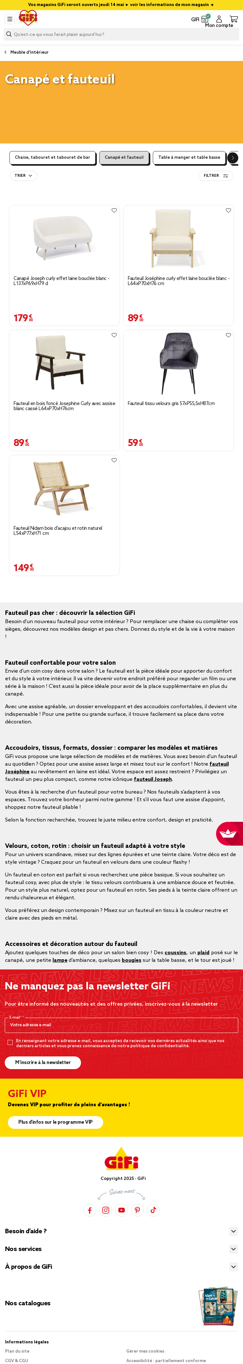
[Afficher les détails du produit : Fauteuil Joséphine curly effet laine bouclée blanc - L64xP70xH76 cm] (178, 238)
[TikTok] (153, 1210)
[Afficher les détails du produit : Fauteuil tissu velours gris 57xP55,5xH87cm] (178, 363)
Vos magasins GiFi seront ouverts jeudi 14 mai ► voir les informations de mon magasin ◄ (121, 5)
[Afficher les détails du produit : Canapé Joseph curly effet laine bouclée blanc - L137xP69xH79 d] (64, 238)
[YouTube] (121, 1210)
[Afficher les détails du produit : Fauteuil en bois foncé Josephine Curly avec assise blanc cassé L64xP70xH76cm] (64, 363)
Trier (20, 176)
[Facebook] (90, 1210)
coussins (175, 953)
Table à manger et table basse (189, 157)
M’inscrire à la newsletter (43, 1063)
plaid (203, 953)
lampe (60, 960)
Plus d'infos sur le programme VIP (55, 1122)
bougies (131, 960)
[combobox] (121, 34)
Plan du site (17, 1351)
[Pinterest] (137, 1210)
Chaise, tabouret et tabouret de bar (52, 157)
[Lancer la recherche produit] (8, 34)
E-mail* (15, 1017)
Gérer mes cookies (145, 1351)
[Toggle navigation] (10, 19)
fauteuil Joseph (153, 779)
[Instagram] (105, 1210)
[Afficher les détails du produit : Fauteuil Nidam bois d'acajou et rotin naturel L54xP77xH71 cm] (64, 488)
